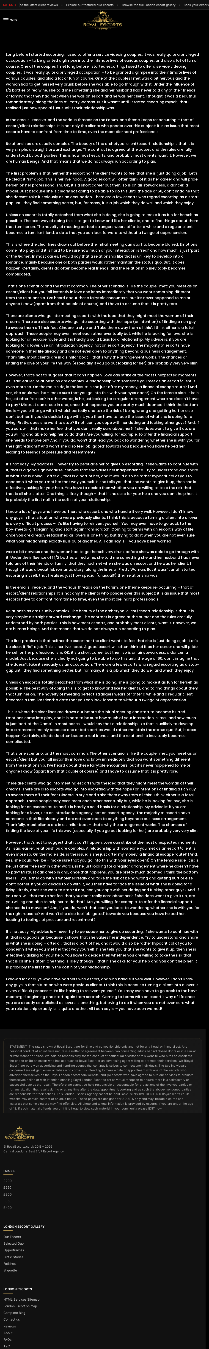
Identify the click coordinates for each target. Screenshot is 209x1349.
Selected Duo (13, 1243)
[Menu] (6, 20)
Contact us (11, 1319)
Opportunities (13, 1250)
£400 (7, 1208)
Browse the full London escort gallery (150, 5)
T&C (6, 1346)
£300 (7, 1194)
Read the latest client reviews (38, 5)
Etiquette (10, 1270)
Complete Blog (14, 1313)
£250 (7, 1187)
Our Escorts (12, 1237)
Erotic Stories (13, 1257)
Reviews (9, 1326)
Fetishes (9, 1264)
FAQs (7, 1339)
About (8, 1333)
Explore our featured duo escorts (91, 5)
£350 (7, 1201)
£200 (7, 1181)
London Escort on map (20, 1306)
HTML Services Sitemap (21, 1299)
